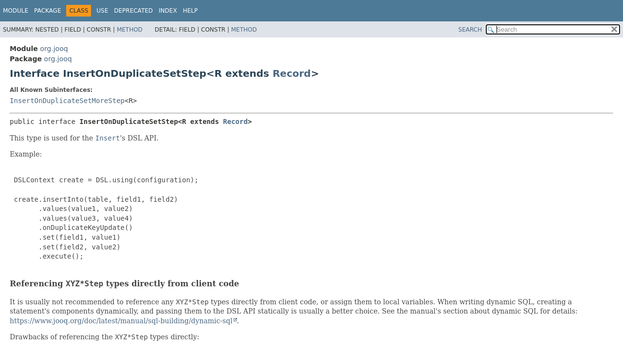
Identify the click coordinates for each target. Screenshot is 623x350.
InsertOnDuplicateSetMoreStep (67, 101)
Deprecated (133, 10)
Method (130, 29)
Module (15, 10)
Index (168, 10)
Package (47, 10)
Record (292, 73)
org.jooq (54, 48)
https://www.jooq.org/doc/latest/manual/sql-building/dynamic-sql (121, 321)
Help (190, 10)
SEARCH (470, 29)
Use (102, 10)
